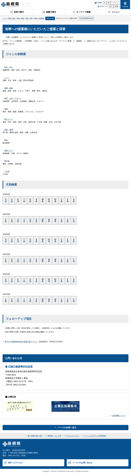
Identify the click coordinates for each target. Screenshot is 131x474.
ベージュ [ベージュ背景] (115, 2)
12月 (55, 220)
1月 (61, 220)
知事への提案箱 (39, 18)
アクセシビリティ (72, 436)
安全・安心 (8, 67)
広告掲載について (119, 416)
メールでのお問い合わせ (82, 463)
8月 (30, 220)
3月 (74, 220)
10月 (43, 220)
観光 (6, 140)
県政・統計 (11, 18)
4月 (6, 200)
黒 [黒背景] (109, 2)
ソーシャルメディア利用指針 (95, 436)
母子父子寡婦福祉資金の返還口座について (21, 342)
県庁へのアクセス (15, 463)
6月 (18, 220)
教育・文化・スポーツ (12, 98)
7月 (24, 220)
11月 (49, 220)
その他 (6, 171)
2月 (67, 220)
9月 (36, 220)
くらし (6, 78)
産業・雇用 (8, 130)
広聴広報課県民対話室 (86, 18)
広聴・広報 (28, 18)
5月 (12, 200)
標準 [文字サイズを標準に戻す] (116, 6)
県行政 (6, 161)
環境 (6, 109)
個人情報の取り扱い (35, 436)
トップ (5, 18)
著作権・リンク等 (54, 436)
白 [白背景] (104, 2)
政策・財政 (20, 18)
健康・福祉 (8, 88)
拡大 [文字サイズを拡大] (111, 6)
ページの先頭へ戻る (67, 427)
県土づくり (8, 119)
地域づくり (8, 150)
